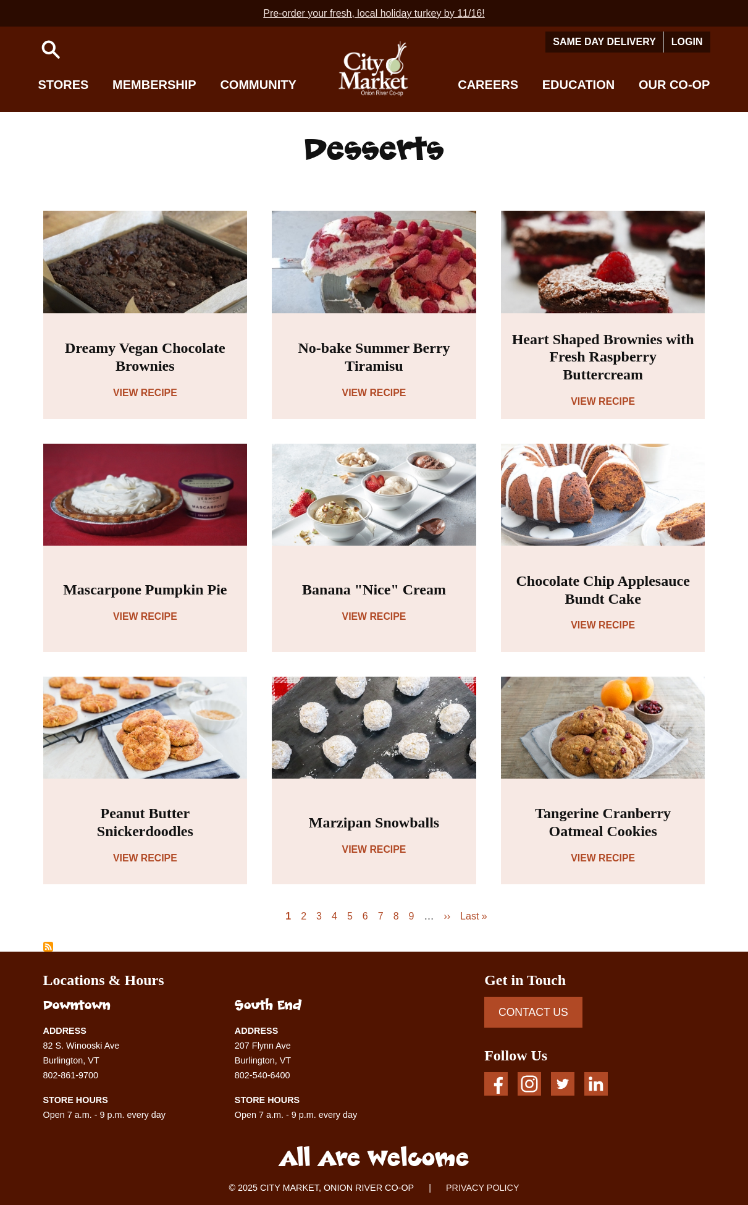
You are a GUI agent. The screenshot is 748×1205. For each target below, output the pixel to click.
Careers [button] (488, 84)
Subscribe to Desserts (48, 947)
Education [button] (578, 84)
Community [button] (258, 84)
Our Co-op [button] (674, 84)
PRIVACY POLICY (482, 1188)
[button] (50, 49)
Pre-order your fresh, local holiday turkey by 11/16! (373, 13)
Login (687, 41)
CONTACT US (533, 1012)
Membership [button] (154, 84)
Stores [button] (63, 84)
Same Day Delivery (604, 41)
